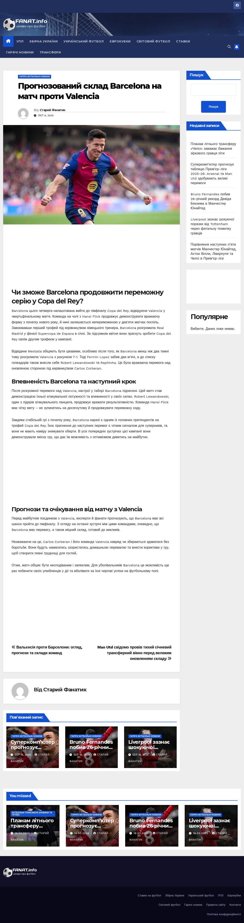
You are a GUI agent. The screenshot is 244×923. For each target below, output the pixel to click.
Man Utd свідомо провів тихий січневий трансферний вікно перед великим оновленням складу (134, 653)
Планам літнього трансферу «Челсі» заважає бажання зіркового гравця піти (213, 148)
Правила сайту (215, 904)
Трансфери (50, 52)
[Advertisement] (91, 258)
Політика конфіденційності (224, 914)
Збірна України (43, 41)
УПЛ (20, 41)
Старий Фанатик (52, 110)
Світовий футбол (153, 41)
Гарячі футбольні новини (34, 76)
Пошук (196, 75)
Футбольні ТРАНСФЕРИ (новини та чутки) (32, 814)
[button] (229, 47)
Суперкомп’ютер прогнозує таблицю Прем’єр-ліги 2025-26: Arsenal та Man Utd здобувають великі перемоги (212, 173)
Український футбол (84, 41)
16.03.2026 (23, 833)
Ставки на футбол (149, 895)
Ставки (183, 41)
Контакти (235, 904)
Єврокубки (120, 41)
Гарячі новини (20, 52)
